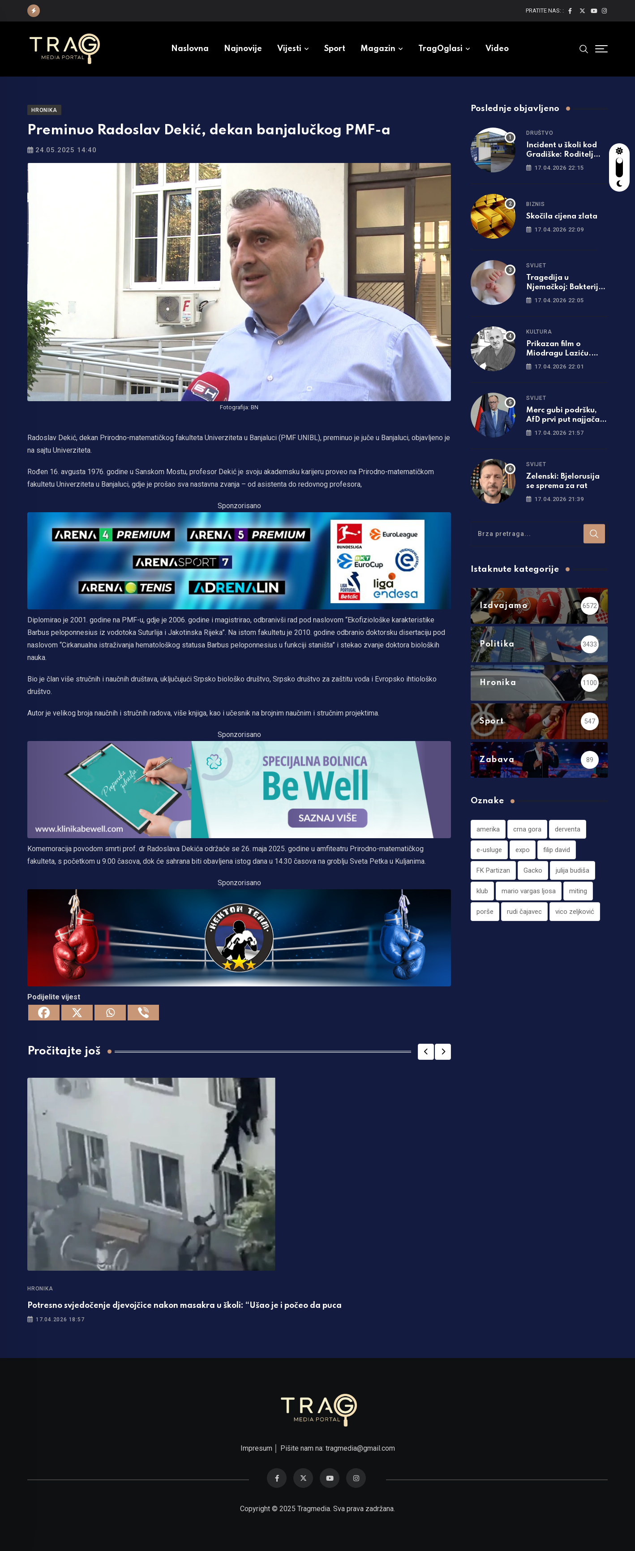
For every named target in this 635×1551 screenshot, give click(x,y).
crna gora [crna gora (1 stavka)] (527, 829)
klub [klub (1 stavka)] (482, 891)
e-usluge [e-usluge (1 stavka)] (489, 850)
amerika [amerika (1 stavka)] (488, 829)
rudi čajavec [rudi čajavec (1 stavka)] (524, 912)
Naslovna (190, 49)
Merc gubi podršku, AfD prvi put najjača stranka (563, 420)
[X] (77, 1012)
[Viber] (143, 1012)
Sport (334, 49)
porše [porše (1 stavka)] (484, 912)
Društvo (539, 133)
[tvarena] (239, 560)
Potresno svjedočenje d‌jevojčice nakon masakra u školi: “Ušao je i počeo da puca (184, 1306)
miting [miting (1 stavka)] (578, 891)
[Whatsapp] (110, 1012)
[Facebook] (44, 1012)
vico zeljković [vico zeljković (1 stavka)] (574, 912)
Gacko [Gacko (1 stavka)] (532, 870)
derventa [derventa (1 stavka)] (567, 829)
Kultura (539, 332)
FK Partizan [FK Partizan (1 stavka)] (493, 870)
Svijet (536, 265)
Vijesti (289, 49)
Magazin (377, 49)
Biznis (535, 204)
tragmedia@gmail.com (360, 1448)
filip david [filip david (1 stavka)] (556, 850)
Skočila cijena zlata (561, 216)
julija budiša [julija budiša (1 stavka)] (572, 870)
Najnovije (243, 49)
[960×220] (239, 789)
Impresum (256, 1448)
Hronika (40, 1288)
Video (497, 49)
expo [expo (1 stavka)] (522, 850)
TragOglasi (440, 49)
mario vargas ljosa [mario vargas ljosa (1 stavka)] (529, 891)
